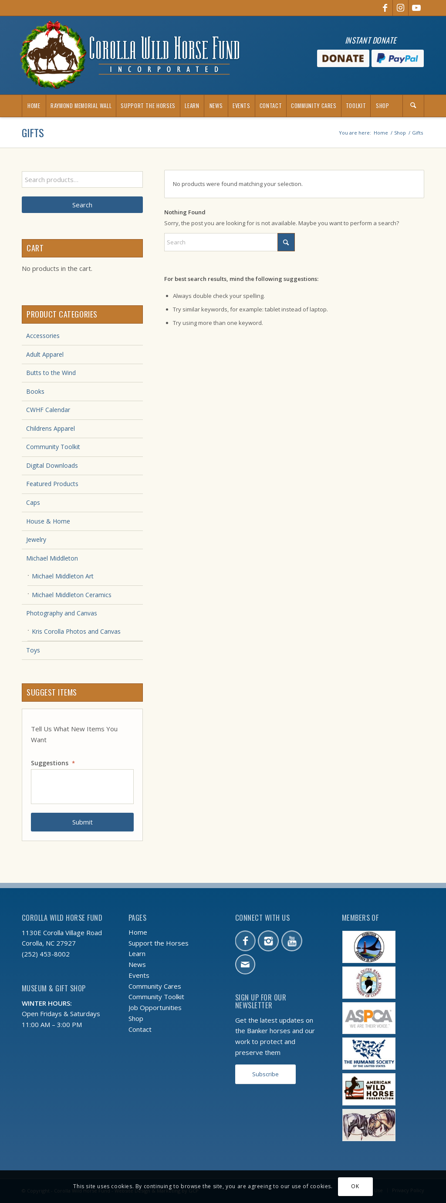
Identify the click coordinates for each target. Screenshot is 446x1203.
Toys (33, 650)
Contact (140, 1029)
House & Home (48, 521)
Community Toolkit (53, 447)
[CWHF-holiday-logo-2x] (130, 55)
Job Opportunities (155, 1007)
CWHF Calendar (48, 410)
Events (138, 975)
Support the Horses (158, 943)
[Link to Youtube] (416, 8)
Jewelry (36, 539)
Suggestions (53, 763)
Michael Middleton (52, 558)
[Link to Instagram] (400, 8)
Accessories (43, 335)
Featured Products (52, 484)
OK (355, 1186)
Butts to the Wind (51, 372)
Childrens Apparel (50, 428)
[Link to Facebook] (384, 8)
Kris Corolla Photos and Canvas (76, 631)
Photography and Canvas (61, 613)
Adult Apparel (45, 354)
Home (137, 932)
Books (35, 391)
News (137, 964)
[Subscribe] (265, 1074)
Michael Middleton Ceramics (72, 595)
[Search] (413, 106)
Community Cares (154, 986)
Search (82, 204)
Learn (136, 953)
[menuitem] (34, 106)
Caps (33, 502)
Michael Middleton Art (63, 576)
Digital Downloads (52, 465)
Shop (135, 1018)
